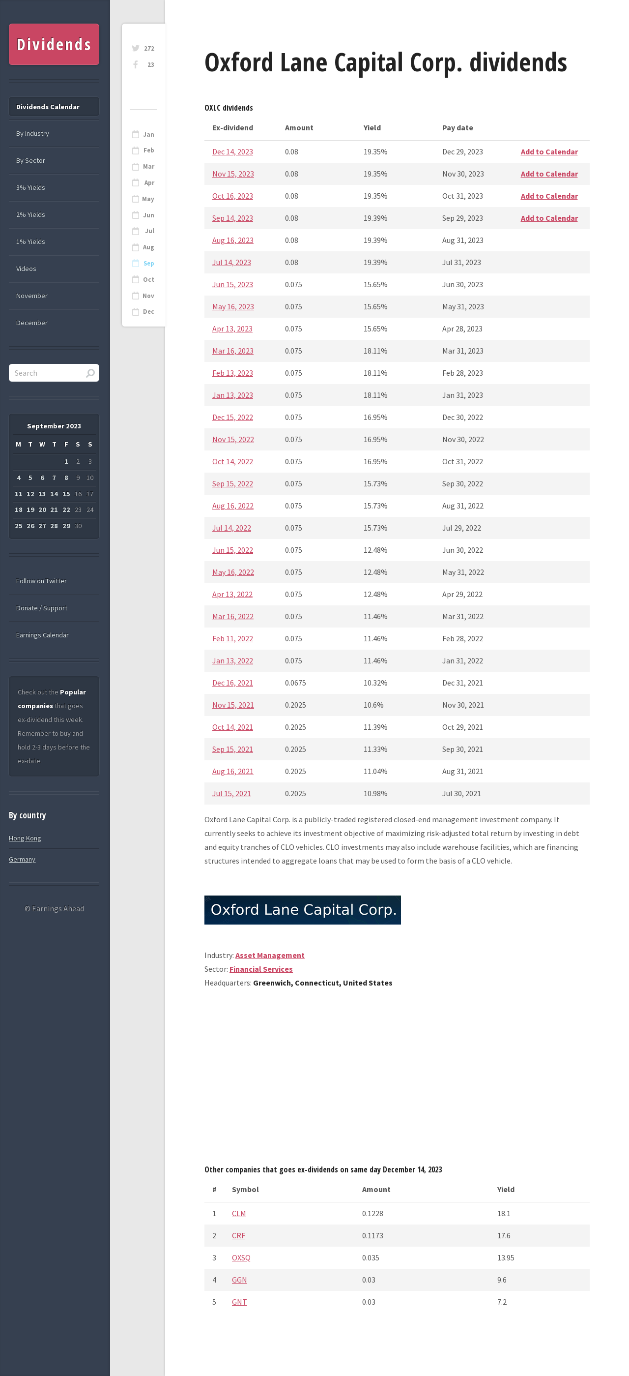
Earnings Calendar (42, 634)
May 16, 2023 (233, 306)
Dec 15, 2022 (232, 417)
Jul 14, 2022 (231, 528)
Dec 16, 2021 (232, 683)
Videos (26, 268)
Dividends (54, 44)
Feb (148, 150)
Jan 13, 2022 (232, 660)
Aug (148, 247)
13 (42, 493)
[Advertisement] (397, 1080)
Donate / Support (41, 607)
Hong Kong (25, 838)
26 (30, 525)
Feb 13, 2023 (232, 373)
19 (30, 509)
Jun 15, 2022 (232, 550)
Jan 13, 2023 (232, 395)
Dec (148, 311)
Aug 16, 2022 (233, 505)
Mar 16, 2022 (233, 616)
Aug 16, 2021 (233, 771)
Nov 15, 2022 (233, 439)
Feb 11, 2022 (232, 638)
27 (42, 525)
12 (30, 493)
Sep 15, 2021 (232, 749)
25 (19, 525)
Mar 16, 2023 (233, 351)
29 (66, 525)
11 (19, 493)
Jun (148, 215)
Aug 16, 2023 (233, 240)
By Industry (32, 133)
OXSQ (241, 1257)
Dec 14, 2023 (232, 151)
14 (54, 493)
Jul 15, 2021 (231, 793)
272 (149, 48)
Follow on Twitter (41, 580)
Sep (148, 263)
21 (54, 509)
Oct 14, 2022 (232, 461)
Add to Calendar (549, 151)
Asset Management (270, 955)
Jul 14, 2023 (231, 262)
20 (42, 509)
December (32, 322)
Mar (148, 166)
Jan (148, 134)
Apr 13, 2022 (232, 594)
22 (66, 509)
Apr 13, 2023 (232, 328)
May (148, 199)
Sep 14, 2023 (232, 218)
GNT (239, 1302)
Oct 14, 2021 (232, 727)
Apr (149, 182)
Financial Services (261, 969)
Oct (148, 279)
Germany (22, 859)
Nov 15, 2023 (233, 174)
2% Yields (30, 214)
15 (66, 493)
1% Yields (30, 241)
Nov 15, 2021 (233, 705)
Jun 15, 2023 (232, 284)
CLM (239, 1213)
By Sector (30, 160)
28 (54, 525)
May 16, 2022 (233, 572)
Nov (148, 296)
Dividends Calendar (48, 106)
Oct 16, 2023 (232, 196)
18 (19, 509)
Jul (149, 231)
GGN (239, 1280)
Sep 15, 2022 (232, 483)
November (32, 295)
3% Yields (30, 187)
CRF (238, 1235)
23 (150, 64)
